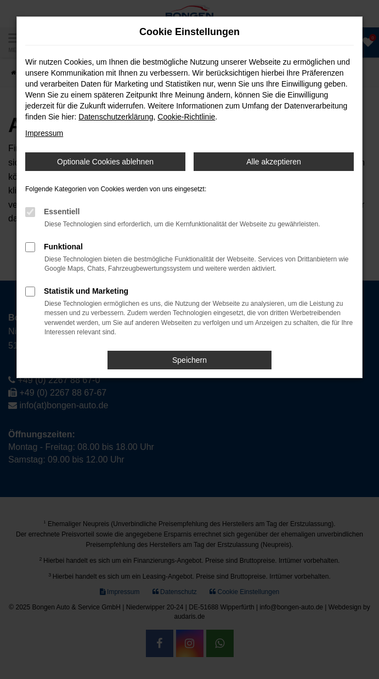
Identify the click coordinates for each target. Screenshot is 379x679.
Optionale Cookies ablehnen (105, 161)
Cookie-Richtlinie (186, 116)
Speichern (189, 360)
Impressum (44, 133)
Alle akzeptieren (273, 161)
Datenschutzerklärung (115, 116)
